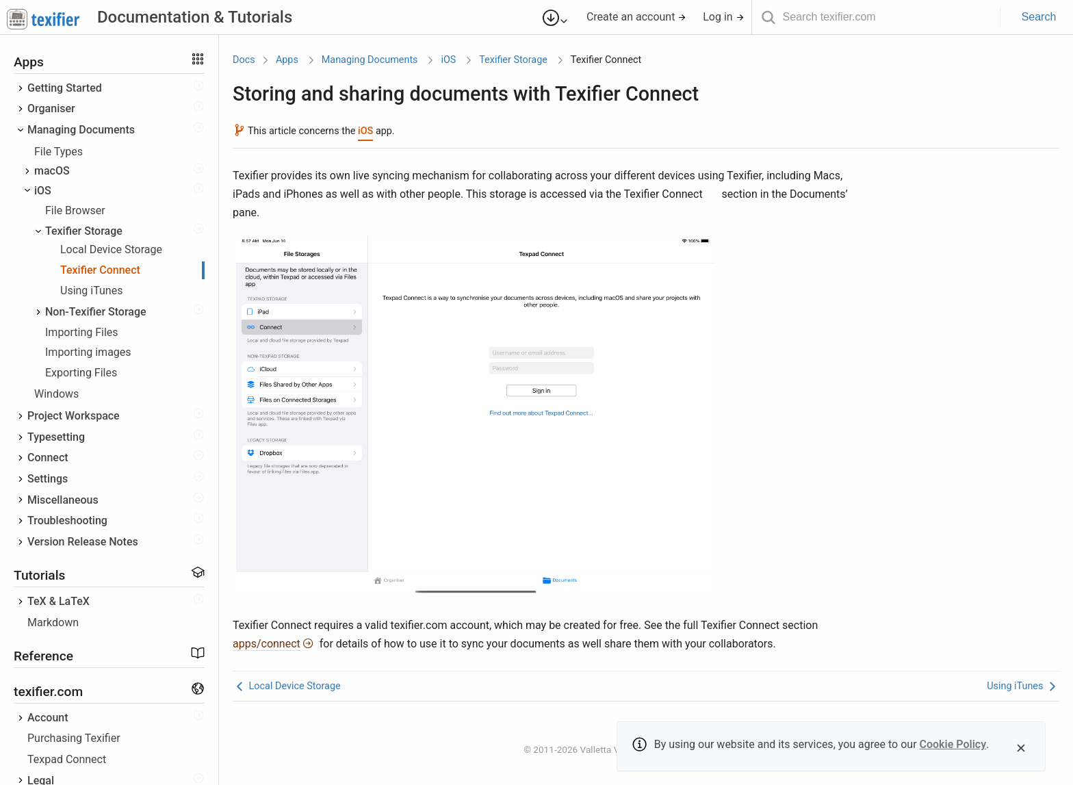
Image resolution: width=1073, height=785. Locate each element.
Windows (56, 393)
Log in (723, 16)
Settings (47, 478)
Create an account (636, 16)
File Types (58, 151)
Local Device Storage (111, 249)
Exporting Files (81, 372)
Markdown (53, 622)
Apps (287, 60)
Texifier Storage (83, 230)
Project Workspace (73, 415)
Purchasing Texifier (73, 738)
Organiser (51, 108)
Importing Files (81, 332)
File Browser (75, 210)
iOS (42, 190)
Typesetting (56, 436)
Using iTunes (91, 290)
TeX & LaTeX (58, 601)
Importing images (88, 352)
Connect (47, 457)
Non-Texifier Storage (95, 311)
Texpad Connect (66, 759)
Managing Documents (81, 129)
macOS (52, 170)
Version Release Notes (82, 541)
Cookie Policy (953, 744)
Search (1039, 17)
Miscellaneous (63, 499)
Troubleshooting (67, 520)
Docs (244, 60)
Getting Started (64, 87)
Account (47, 717)
